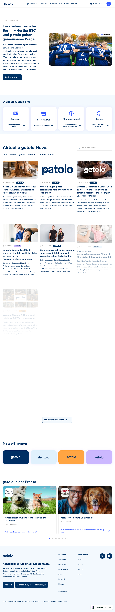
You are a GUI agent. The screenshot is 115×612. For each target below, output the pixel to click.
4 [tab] (59, 541)
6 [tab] (65, 541)
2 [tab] (52, 541)
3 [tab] (56, 541)
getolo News (32, 4)
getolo (80, 559)
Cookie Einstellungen (59, 601)
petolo (80, 569)
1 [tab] (49, 541)
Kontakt (74, 4)
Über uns (44, 4)
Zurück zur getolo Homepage (31, 585)
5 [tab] (62, 541)
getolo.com (62, 591)
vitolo (80, 574)
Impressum (45, 601)
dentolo (80, 564)
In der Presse (64, 4)
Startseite (62, 559)
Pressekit (53, 4)
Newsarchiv (62, 564)
